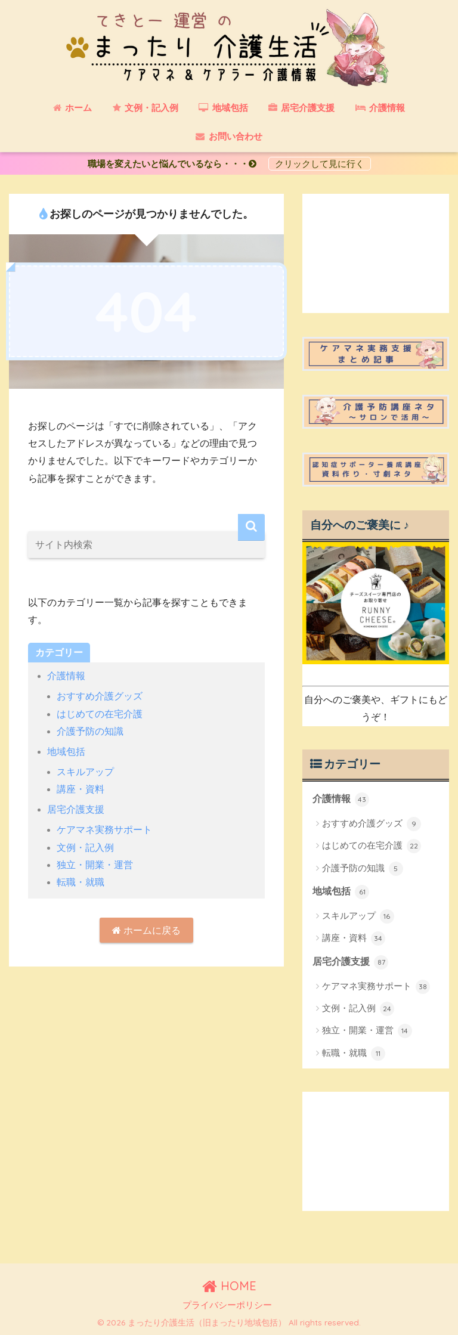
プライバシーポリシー (227, 1305)
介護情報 (66, 676)
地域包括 (66, 752)
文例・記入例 (85, 847)
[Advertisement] (375, 253)
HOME (229, 1285)
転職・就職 (80, 882)
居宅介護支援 (75, 809)
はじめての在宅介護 (100, 714)
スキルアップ (85, 772)
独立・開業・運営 (95, 865)
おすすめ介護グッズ (100, 696)
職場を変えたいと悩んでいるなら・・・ (176, 164)
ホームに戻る (146, 930)
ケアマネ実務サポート (104, 830)
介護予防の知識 (90, 731)
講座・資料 (80, 789)
